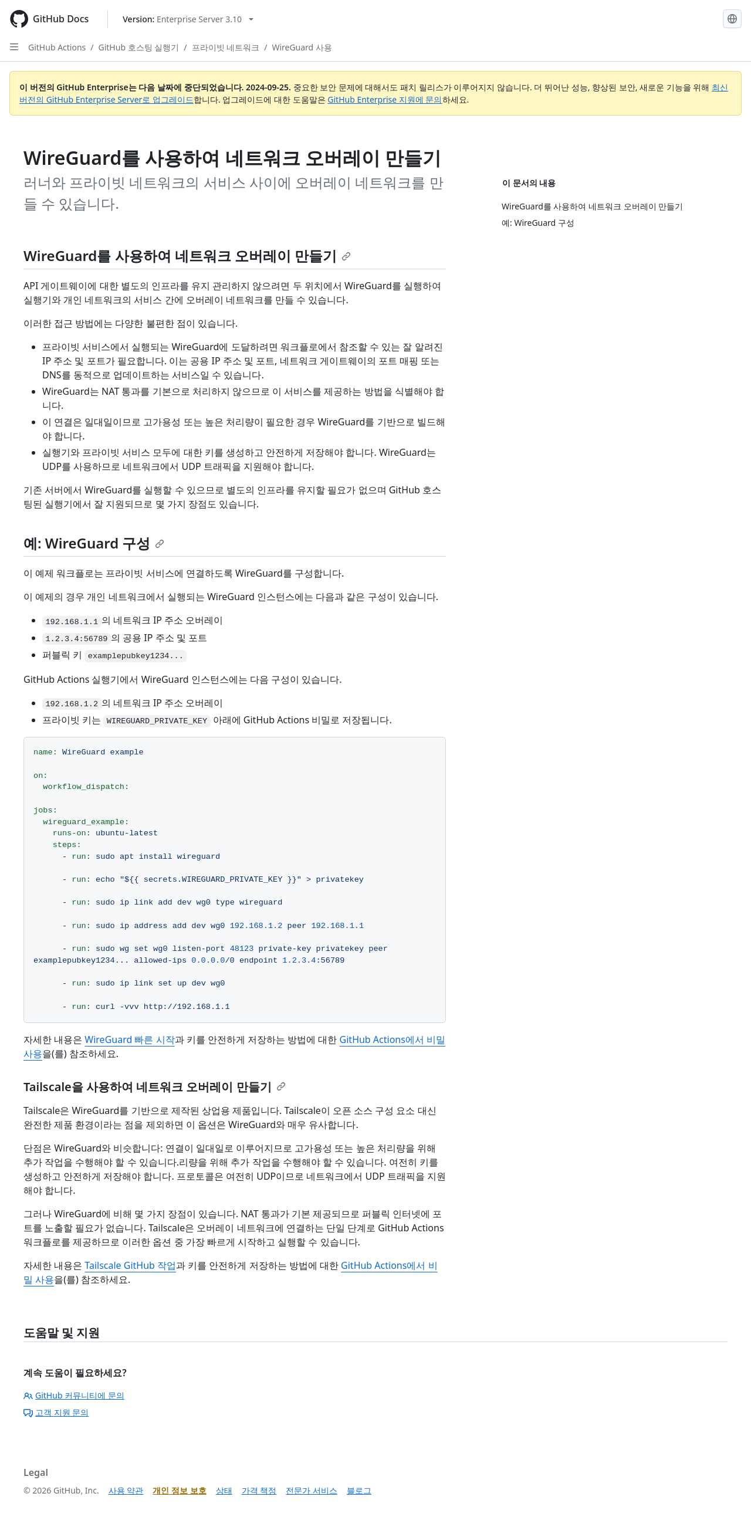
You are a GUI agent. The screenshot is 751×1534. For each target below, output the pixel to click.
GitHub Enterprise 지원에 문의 (384, 99)
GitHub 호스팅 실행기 (139, 47)
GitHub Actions (57, 47)
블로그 (359, 1490)
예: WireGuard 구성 (93, 543)
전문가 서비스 (311, 1490)
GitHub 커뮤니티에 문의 (73, 1395)
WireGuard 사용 (301, 47)
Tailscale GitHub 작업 (130, 1265)
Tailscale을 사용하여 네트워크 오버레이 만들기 (154, 1087)
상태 (224, 1490)
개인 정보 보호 (179, 1490)
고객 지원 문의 (56, 1412)
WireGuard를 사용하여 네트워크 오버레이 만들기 (187, 255)
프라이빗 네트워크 (226, 47)
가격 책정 (259, 1490)
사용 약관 (126, 1490)
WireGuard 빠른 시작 (129, 1039)
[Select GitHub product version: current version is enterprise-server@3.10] (188, 19)
